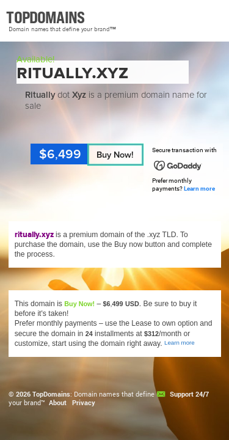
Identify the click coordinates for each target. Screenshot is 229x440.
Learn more (199, 189)
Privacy (83, 402)
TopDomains (51, 394)
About (58, 402)
